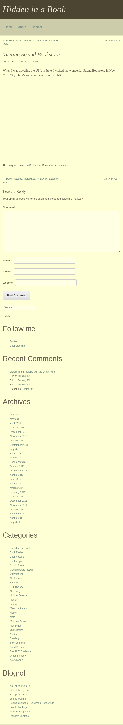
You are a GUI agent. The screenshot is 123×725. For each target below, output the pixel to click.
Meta (12, 617)
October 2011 (17, 509)
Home (9, 27)
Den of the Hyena (19, 690)
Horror (13, 599)
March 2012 (16, 488)
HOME (6, 315)
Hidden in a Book (34, 9)
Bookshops (35, 165)
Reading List (16, 638)
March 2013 (16, 457)
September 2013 (19, 445)
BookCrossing (17, 345)
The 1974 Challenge (20, 651)
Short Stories (17, 647)
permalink (63, 165)
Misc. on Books (18, 621)
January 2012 (17, 496)
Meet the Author (18, 608)
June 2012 (15, 479)
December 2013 (18, 432)
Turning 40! (112, 40)
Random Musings (19, 716)
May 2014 (15, 419)
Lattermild (15, 371)
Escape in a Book (19, 694)
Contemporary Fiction (21, 569)
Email (7, 271)
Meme (13, 612)
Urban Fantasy (18, 655)
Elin (38, 61)
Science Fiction (18, 642)
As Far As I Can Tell (20, 686)
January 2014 (17, 427)
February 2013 (18, 462)
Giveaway (15, 591)
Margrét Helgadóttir (20, 711)
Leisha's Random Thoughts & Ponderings (32, 703)
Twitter (13, 341)
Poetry (13, 634)
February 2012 (18, 492)
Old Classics (16, 630)
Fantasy (14, 582)
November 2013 (18, 436)
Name (7, 260)
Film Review (16, 586)
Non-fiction (15, 625)
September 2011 (19, 513)
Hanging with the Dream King (40, 371)
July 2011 (15, 522)
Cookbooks (16, 578)
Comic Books (17, 565)
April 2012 (15, 483)
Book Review (17, 552)
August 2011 (16, 518)
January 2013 (17, 466)
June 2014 (15, 414)
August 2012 (16, 475)
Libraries (14, 604)
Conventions (16, 574)
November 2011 (18, 505)
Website (8, 282)
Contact (37, 27)
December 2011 (18, 500)
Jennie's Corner (18, 698)
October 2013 (17, 440)
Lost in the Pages (19, 707)
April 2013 (15, 453)
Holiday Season (18, 595)
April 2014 (15, 423)
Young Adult (16, 660)
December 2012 (18, 470)
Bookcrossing (17, 556)
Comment (9, 207)
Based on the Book (20, 548)
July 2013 (15, 449)
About (22, 27)
